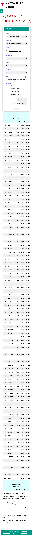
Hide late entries (14, 86)
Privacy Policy (24, 533)
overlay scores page (15, 51)
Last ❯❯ (26, 121)
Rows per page (15, 103)
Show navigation (1, 11)
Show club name (14, 91)
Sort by (16, 99)
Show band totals (15, 88)
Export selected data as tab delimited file (14, 493)
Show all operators (15, 94)
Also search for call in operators (17, 79)
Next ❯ (18, 121)
